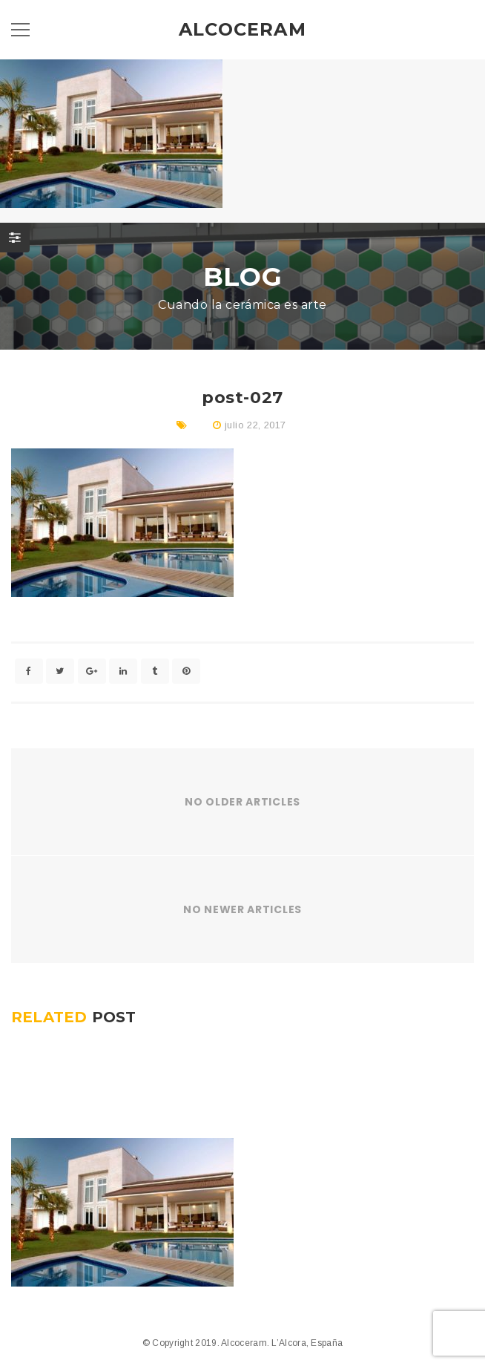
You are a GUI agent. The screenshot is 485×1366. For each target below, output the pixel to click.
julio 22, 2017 (255, 425)
